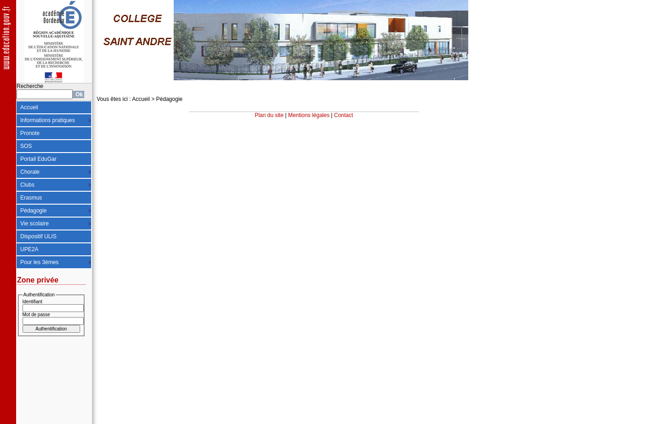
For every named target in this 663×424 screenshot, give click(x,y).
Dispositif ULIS (38, 236)
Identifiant (32, 301)
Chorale (30, 172)
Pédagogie (33, 210)
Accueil (29, 107)
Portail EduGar (38, 159)
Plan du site (269, 115)
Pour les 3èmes (39, 262)
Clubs (27, 185)
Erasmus (31, 197)
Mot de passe (36, 314)
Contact (343, 115)
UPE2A (29, 249)
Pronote (30, 133)
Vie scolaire (34, 223)
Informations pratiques (47, 120)
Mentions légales (309, 115)
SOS (26, 146)
